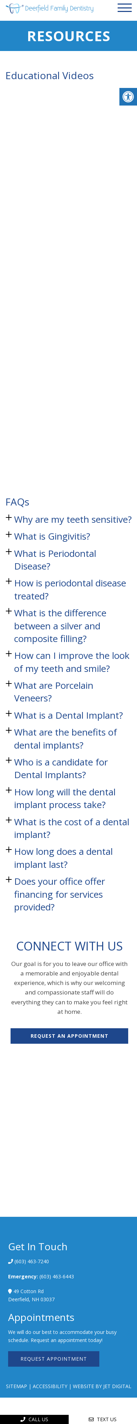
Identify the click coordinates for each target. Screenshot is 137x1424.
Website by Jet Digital (102, 1386)
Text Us (103, 1419)
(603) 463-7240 (31, 1261)
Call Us (34, 1419)
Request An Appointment (69, 1035)
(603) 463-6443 (56, 1276)
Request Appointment (53, 1358)
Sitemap (16, 1386)
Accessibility (50, 1386)
